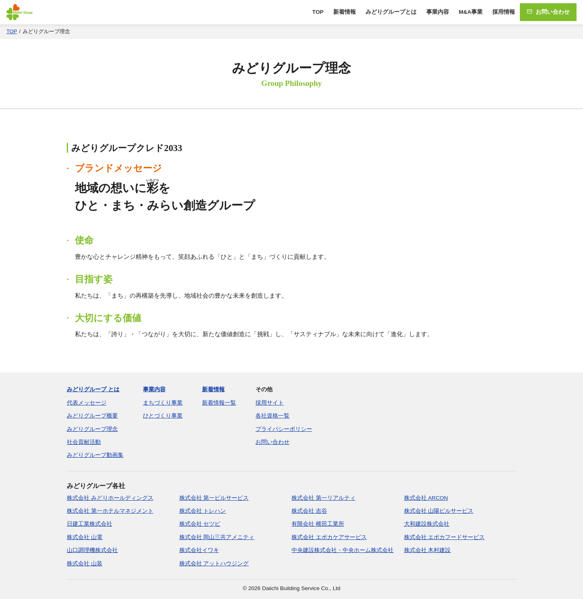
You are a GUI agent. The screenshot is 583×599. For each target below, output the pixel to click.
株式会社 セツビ (200, 524)
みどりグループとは (391, 12)
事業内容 (437, 12)
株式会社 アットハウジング (214, 564)
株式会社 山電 (84, 537)
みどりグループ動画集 (95, 455)
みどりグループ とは (93, 389)
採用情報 (503, 12)
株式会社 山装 (84, 564)
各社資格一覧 (272, 416)
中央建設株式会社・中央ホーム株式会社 (343, 550)
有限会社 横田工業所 (318, 524)
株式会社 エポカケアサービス (329, 537)
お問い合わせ (548, 12)
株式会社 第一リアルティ (323, 498)
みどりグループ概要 (92, 416)
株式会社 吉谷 (309, 511)
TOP (317, 12)
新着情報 (344, 12)
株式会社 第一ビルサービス (214, 498)
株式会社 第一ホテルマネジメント (110, 511)
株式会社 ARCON (426, 498)
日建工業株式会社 (89, 524)
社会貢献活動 (84, 442)
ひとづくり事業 (163, 416)
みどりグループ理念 (92, 429)
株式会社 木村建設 (427, 550)
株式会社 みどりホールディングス (110, 498)
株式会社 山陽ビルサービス (439, 511)
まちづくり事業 (163, 403)
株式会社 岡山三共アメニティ (217, 537)
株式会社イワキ (199, 550)
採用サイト (269, 403)
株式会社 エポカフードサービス (444, 537)
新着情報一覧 (219, 403)
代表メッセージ (86, 403)
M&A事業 (471, 12)
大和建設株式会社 (426, 524)
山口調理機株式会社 (92, 550)
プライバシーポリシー (283, 429)
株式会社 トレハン (202, 511)
